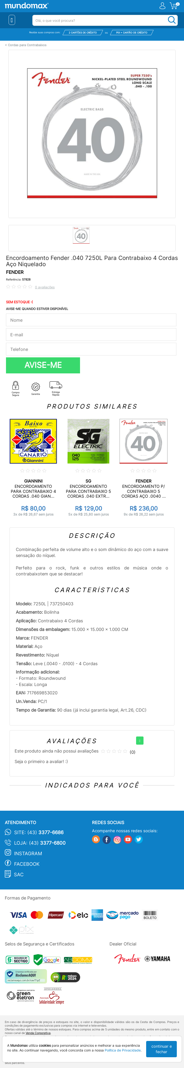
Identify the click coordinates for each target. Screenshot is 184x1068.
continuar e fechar (161, 1049)
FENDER (14, 272)
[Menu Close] (12, 20)
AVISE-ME (43, 365)
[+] (140, 740)
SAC (19, 874)
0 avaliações (45, 287)
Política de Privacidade (123, 1050)
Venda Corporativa (38, 1033)
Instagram (28, 853)
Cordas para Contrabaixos (27, 45)
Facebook (27, 864)
